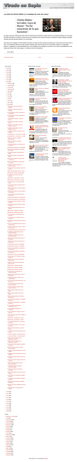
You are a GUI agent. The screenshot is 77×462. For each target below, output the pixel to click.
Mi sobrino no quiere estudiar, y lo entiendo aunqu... (14, 165)
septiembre (10, 89)
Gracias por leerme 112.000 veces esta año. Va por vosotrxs (42, 79)
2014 (7, 399)
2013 (7, 401)
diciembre (10, 83)
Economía (8, 423)
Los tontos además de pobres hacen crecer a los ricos (15, 284)
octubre (9, 87)
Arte (7, 418)
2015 (7, 397)
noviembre (10, 85)
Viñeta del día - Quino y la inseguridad (15, 254)
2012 (7, 403)
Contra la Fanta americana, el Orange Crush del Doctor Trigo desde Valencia (41, 126)
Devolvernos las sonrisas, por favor (15, 269)
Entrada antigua (69, 57)
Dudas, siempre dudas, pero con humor (16, 171)
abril (9, 98)
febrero (9, 102)
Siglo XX (8, 448)
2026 (7, 68)
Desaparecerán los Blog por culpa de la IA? (64, 109)
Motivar (7, 441)
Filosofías (8, 431)
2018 (7, 391)
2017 (7, 393)
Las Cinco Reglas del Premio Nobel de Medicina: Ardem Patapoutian (64, 149)
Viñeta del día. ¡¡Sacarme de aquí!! (15, 265)
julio (9, 93)
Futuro (7, 433)
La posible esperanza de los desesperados (41, 69)
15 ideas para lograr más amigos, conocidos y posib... (14, 366)
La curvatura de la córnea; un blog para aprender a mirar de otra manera (64, 139)
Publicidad (8, 444)
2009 (7, 409)
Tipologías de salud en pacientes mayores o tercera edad (64, 70)
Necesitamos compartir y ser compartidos (16, 147)
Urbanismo (8, 454)
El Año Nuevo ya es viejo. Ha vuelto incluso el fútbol (15, 348)
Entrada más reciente (8, 57)
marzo (9, 100)
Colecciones (8, 419)
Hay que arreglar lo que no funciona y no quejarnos (64, 90)
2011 (7, 405)
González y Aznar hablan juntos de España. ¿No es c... (14, 125)
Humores (8, 438)
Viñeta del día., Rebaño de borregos (15, 210)
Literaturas (8, 439)
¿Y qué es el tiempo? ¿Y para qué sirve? (16, 334)
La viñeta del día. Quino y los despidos (15, 244)
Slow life (8, 449)
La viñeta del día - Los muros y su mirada (16, 134)
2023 (7, 74)
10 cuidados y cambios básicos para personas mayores (15, 232)
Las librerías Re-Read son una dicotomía (16, 197)
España (7, 428)
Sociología (8, 453)
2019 (7, 81)
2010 (7, 407)
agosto (9, 91)
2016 (7, 395)
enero (9, 104)
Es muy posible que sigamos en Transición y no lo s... (14, 306)
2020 (7, 79)
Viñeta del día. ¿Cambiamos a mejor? (15, 317)
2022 (7, 75)
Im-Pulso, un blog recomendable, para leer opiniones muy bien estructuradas (63, 159)
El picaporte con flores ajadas (41, 116)
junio (9, 94)
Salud (7, 446)
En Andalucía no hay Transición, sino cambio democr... (15, 278)
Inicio (40, 57)
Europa (7, 429)
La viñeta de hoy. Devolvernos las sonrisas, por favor (14, 272)
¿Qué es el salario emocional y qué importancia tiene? (15, 363)
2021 (7, 77)
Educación (8, 424)
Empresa (8, 426)
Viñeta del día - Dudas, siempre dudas (15, 172)
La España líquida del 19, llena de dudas (16, 229)
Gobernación (9, 434)
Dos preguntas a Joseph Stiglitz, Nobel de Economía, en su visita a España (65, 81)
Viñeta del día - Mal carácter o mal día (15, 177)
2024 (7, 72)
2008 (7, 411)
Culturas (8, 421)
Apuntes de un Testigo (11, 416)
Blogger (46, 458)
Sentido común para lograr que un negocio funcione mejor (65, 99)
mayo (9, 96)
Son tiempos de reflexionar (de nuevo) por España (41, 154)
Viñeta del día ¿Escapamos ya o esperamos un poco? (14, 338)
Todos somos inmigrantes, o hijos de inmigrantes (41, 107)
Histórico (8, 436)
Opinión (8, 443)
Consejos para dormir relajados (42, 145)
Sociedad (8, 451)
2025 (7, 70)
